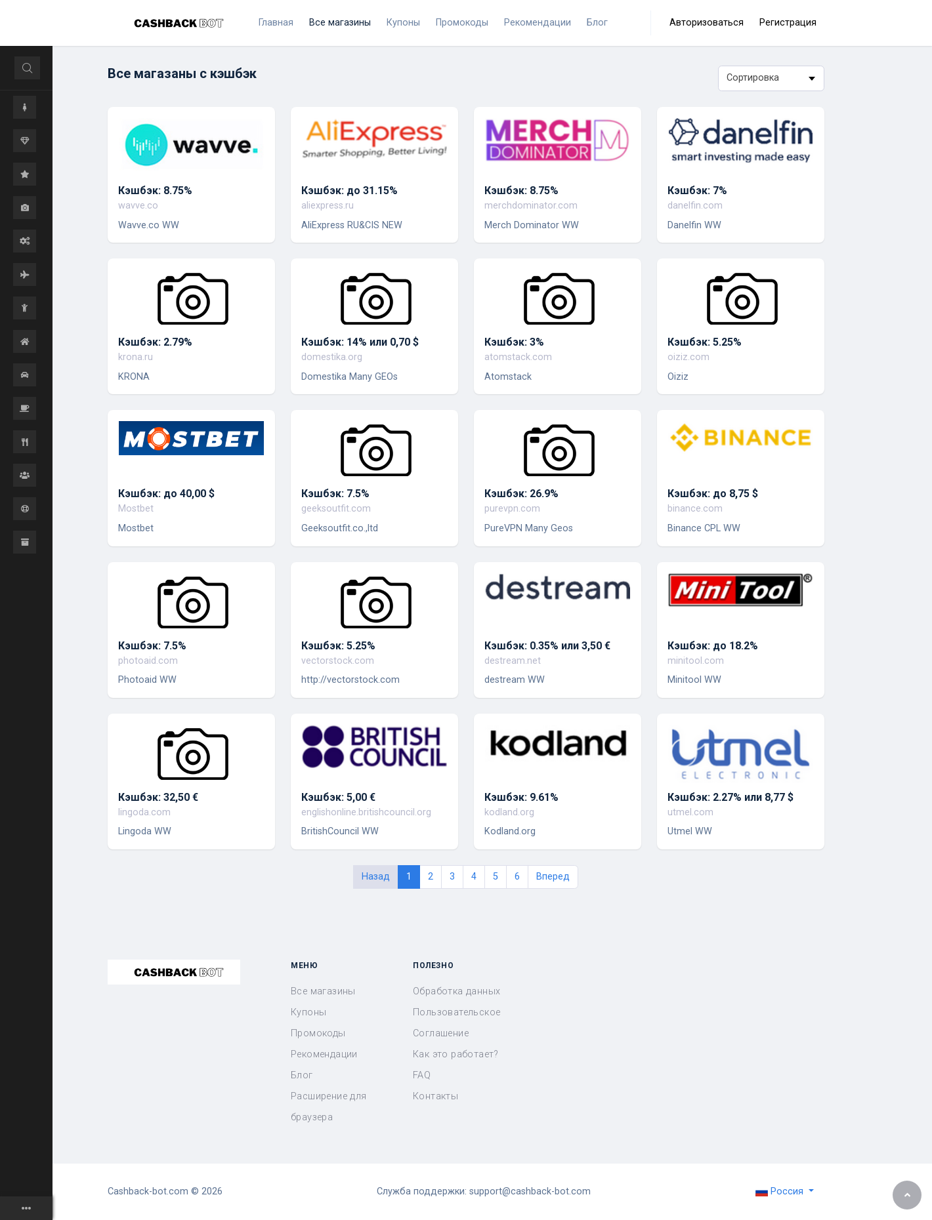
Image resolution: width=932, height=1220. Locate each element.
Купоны (308, 1012)
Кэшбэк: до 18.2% (712, 646)
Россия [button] (780, 1191)
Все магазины (323, 991)
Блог (302, 1075)
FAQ (422, 1075)
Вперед (553, 876)
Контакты (435, 1096)
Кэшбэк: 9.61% (521, 797)
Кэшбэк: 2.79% (155, 342)
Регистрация (787, 22)
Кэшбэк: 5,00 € (338, 797)
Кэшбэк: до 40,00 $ (166, 493)
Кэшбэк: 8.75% (155, 190)
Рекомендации (324, 1054)
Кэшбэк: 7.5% (335, 493)
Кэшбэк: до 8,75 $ (712, 493)
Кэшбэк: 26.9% (521, 493)
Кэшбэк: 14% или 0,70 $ (360, 342)
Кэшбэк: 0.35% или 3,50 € (547, 646)
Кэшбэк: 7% (697, 190)
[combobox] (771, 78)
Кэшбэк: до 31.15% (349, 190)
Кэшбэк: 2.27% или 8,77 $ (730, 797)
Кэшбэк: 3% (514, 342)
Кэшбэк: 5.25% (704, 342)
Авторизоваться (706, 22)
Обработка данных (456, 991)
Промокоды (318, 1033)
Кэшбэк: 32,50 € (158, 797)
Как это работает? (456, 1054)
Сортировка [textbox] (753, 77)
